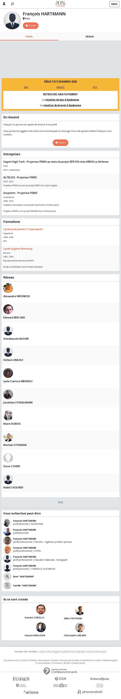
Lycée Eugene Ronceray (17, 248)
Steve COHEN (11, 466)
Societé (55, 660)
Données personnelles (69, 660)
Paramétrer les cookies (91, 660)
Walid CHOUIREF (13, 487)
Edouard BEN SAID (14, 317)
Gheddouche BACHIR (16, 339)
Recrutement (44, 660)
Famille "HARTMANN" (25, 585)
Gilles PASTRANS (73, 618)
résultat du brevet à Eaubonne (62, 105)
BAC (26, 87)
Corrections (57, 663)
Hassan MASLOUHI (35, 635)
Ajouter (32, 25)
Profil (29, 36)
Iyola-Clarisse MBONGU (17, 381)
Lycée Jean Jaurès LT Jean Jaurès (23, 229)
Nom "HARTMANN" (23, 576)
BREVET (60, 87)
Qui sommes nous (11, 660)
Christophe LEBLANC (75, 635)
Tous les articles (43, 663)
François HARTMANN (24, 520)
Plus (60, 502)
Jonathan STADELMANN (18, 402)
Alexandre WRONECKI (16, 296)
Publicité (33, 660)
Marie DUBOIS (12, 424)
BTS (95, 87)
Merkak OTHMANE (15, 445)
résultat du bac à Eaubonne (62, 100)
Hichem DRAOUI (13, 360)
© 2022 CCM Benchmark (74, 663)
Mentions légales (110, 660)
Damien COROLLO (34, 617)
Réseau (90, 36)
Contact (24, 660)
